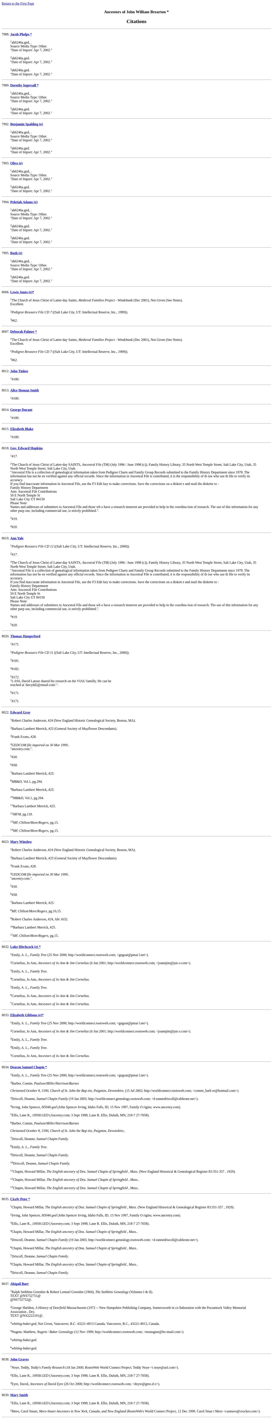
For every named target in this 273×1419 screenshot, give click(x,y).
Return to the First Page (18, 3)
